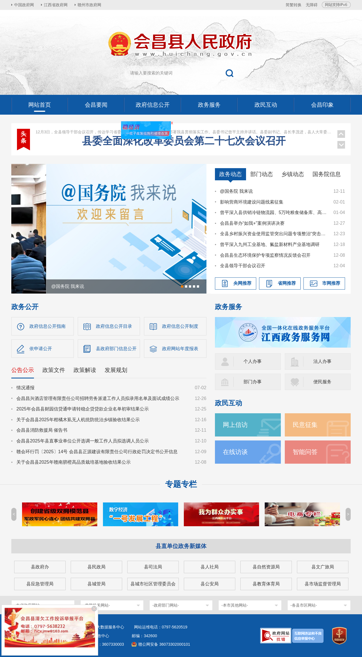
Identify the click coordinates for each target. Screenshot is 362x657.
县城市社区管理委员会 (153, 583)
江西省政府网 (56, 5)
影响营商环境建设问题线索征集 (251, 202)
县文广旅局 (322, 566)
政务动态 (230, 174)
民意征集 (305, 424)
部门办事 (253, 381)
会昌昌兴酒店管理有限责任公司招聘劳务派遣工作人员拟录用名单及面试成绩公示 (97, 398)
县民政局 (96, 566)
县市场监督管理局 (323, 583)
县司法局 (153, 566)
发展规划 (116, 370)
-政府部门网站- (165, 605)
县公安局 (210, 583)
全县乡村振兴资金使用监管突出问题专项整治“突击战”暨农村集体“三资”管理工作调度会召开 (274, 233)
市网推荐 (331, 283)
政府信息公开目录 (114, 326)
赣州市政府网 (89, 5)
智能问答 (305, 451)
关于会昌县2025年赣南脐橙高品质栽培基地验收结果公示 (73, 462)
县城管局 (96, 583)
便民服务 (322, 381)
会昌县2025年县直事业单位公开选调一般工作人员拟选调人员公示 (82, 440)
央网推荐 (242, 283)
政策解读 (85, 370)
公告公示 (22, 370)
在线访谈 (235, 451)
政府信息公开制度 (180, 326)
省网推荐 (287, 283)
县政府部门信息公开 (116, 348)
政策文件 (53, 370)
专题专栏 (181, 484)
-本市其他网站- (234, 605)
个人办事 (253, 361)
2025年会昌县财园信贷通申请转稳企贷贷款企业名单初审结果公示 (82, 408)
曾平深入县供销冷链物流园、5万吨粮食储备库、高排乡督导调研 (274, 212)
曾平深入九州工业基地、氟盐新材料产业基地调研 (270, 244)
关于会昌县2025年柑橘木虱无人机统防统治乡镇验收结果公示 (78, 419)
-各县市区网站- (303, 605)
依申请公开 (40, 348)
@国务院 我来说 (236, 191)
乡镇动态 (292, 174)
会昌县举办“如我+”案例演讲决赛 (252, 223)
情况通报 (25, 387)
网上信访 (235, 424)
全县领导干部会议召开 (242, 265)
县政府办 (40, 566)
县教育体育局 (266, 583)
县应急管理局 (39, 583)
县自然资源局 (266, 566)
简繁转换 (293, 5)
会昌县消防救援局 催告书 (41, 430)
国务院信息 (327, 174)
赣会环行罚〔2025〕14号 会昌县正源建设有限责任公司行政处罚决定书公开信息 (97, 451)
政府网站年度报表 (180, 348)
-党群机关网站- (96, 605)
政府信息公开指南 (47, 326)
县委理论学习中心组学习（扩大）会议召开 (184, 139)
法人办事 (322, 361)
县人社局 (210, 566)
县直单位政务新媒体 (181, 546)
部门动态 (261, 174)
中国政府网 (24, 5)
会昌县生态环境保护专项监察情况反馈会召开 (265, 255)
